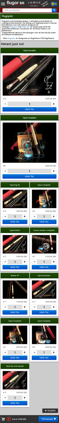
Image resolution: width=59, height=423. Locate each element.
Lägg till (29, 109)
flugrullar (25, 27)
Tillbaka (50, 410)
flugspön (13, 27)
